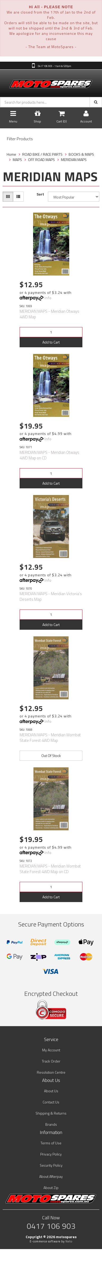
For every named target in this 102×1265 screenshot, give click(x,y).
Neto (68, 1241)
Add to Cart (51, 342)
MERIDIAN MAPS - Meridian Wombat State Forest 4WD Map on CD (50, 869)
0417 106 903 (51, 1226)
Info (48, 298)
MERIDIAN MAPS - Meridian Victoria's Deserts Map (51, 596)
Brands (51, 1124)
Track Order (51, 1061)
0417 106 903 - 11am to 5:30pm (54, 65)
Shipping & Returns (51, 1113)
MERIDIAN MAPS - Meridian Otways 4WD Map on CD (49, 455)
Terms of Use (51, 1143)
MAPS (17, 159)
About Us (51, 1091)
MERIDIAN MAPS (74, 159)
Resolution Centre (51, 1072)
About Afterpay (51, 1176)
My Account (51, 1050)
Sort (40, 194)
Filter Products (20, 139)
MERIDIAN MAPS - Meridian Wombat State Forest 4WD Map (50, 737)
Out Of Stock (51, 755)
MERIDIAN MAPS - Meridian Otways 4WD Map (49, 314)
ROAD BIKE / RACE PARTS (42, 154)
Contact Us (51, 1102)
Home (11, 154)
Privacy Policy (51, 1154)
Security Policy (51, 1165)
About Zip (51, 1187)
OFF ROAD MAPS (41, 159)
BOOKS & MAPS (81, 154)
